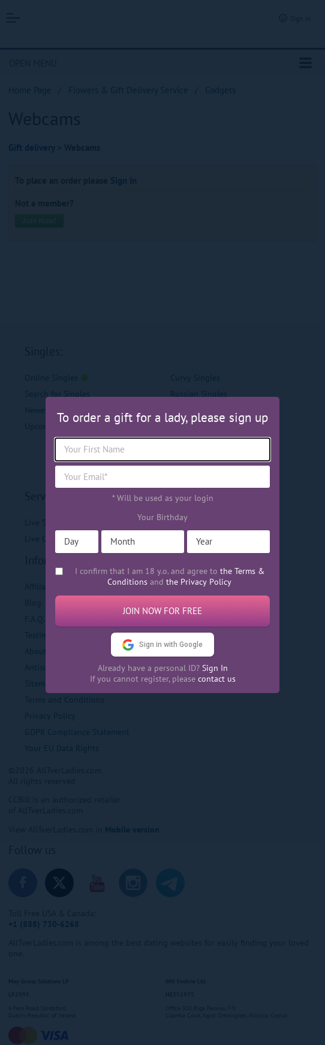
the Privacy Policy (198, 581)
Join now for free (162, 610)
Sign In (215, 668)
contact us (217, 678)
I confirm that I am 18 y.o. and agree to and (169, 576)
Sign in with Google (162, 645)
